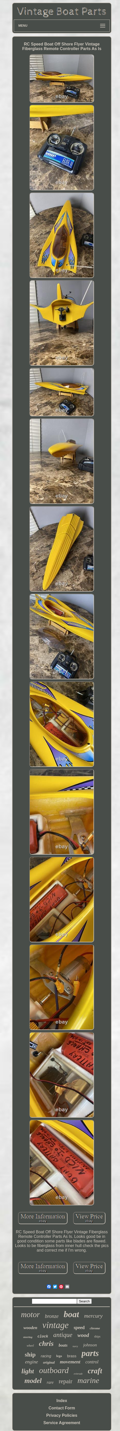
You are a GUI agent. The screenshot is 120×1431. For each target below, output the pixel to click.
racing (46, 1356)
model (33, 1380)
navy (75, 1346)
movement (70, 1361)
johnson (90, 1345)
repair (65, 1381)
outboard (54, 1370)
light (27, 1371)
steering (27, 1336)
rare (50, 1382)
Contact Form (61, 1408)
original (49, 1362)
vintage (55, 1325)
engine (31, 1361)
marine (88, 1380)
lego (59, 1356)
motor (30, 1314)
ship (30, 1354)
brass (71, 1356)
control (91, 1361)
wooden (30, 1327)
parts (90, 1353)
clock (42, 1336)
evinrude (78, 1373)
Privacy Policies (61, 1415)
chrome (95, 1328)
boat (71, 1314)
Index (62, 1400)
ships (97, 1336)
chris (46, 1343)
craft (95, 1371)
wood (83, 1335)
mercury (93, 1316)
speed (79, 1327)
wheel (30, 1345)
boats (63, 1345)
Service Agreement (61, 1423)
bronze (52, 1316)
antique (62, 1334)
